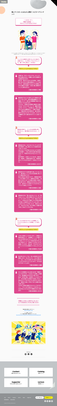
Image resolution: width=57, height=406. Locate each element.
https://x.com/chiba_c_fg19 (28, 310)
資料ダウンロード (49, 397)
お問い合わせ (39, 397)
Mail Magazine (6, 399)
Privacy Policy (12, 399)
